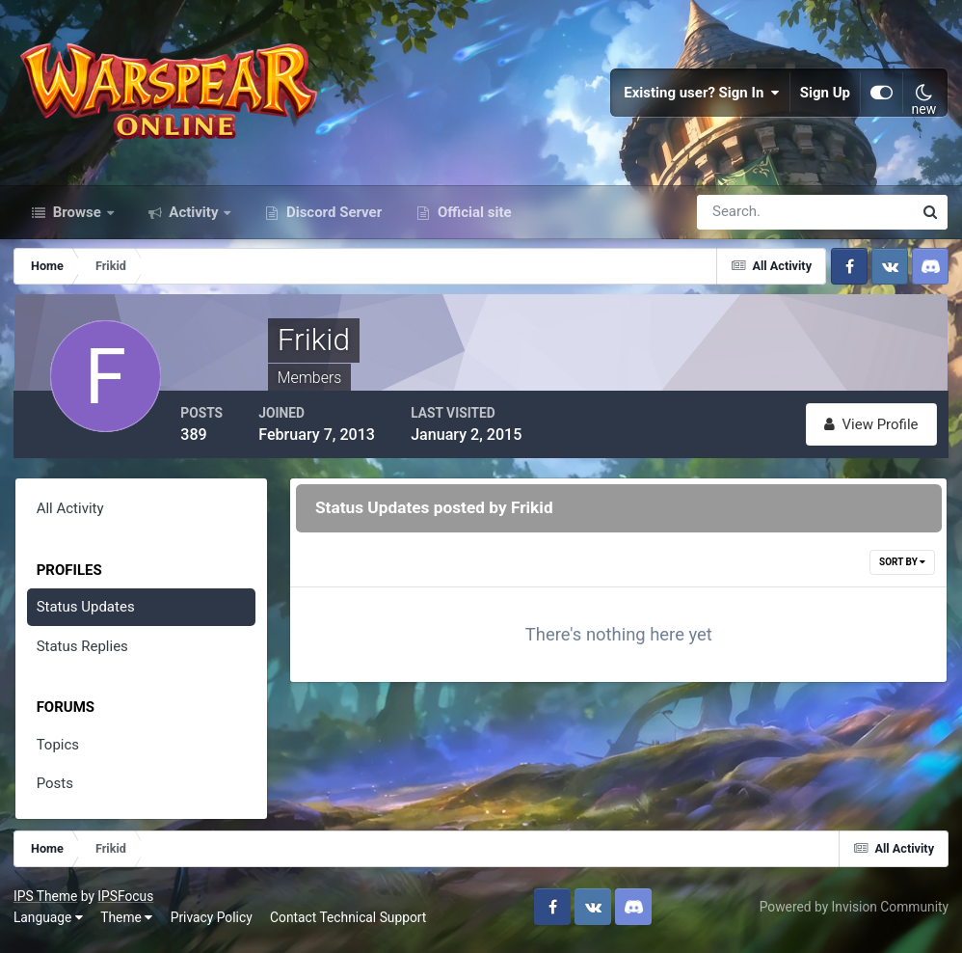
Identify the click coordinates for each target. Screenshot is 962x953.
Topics (58, 751)
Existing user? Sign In (702, 96)
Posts (55, 791)
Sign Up (825, 96)
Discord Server (332, 220)
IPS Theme (46, 902)
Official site (472, 220)
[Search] (738, 220)
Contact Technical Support (349, 923)
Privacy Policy (213, 923)
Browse (77, 220)
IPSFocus (126, 902)
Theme (127, 923)
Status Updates (86, 614)
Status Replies (82, 653)
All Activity (70, 516)
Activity (194, 220)
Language (49, 923)
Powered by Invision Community (853, 912)
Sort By (902, 568)
